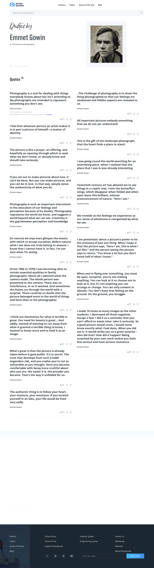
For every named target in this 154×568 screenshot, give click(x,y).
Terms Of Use (50, 541)
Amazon (49, 114)
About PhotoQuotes (123, 551)
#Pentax (13, 518)
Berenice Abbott (38, 516)
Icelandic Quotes (87, 536)
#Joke (12, 498)
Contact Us (119, 536)
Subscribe (135, 556)
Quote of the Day (86, 5)
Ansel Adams (37, 521)
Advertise (119, 546)
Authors (62, 5)
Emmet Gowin (16, 108)
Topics (72, 5)
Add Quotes (120, 541)
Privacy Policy (50, 536)
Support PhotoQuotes (54, 546)
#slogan (13, 508)
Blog (100, 5)
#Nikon (13, 523)
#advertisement (16, 513)
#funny (13, 503)
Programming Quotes (89, 541)
